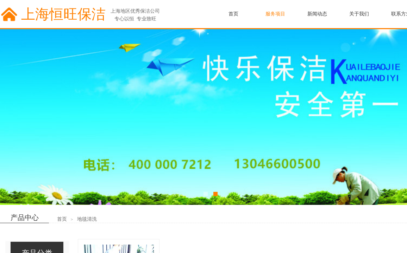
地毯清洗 (87, 219)
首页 (62, 219)
